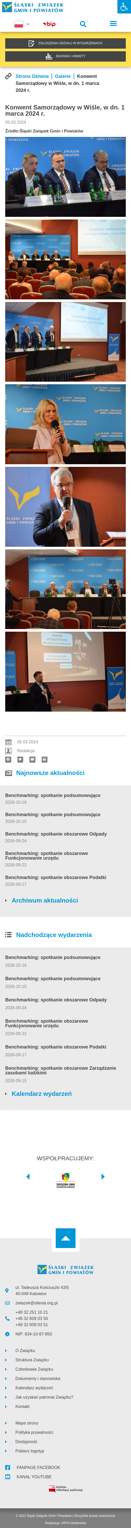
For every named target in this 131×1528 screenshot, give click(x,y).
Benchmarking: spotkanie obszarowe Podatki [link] (55, 877)
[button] (83, 24)
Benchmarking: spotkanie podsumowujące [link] (53, 795)
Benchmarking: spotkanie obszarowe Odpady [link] (56, 834)
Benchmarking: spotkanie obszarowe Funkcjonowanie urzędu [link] (46, 856)
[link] (124, 6)
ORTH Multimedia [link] (73, 1523)
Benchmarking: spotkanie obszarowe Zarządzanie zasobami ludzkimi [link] (60, 1070)
